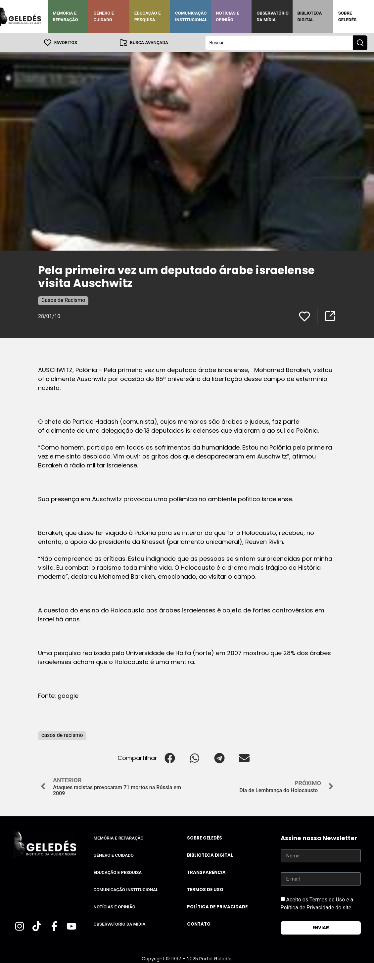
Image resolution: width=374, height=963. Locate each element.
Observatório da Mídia (273, 16)
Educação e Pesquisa (147, 16)
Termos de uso (205, 889)
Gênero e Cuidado (103, 16)
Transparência (206, 872)
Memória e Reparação (65, 16)
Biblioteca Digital (310, 16)
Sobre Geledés (347, 16)
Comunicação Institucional (191, 16)
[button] (169, 757)
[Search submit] (360, 42)
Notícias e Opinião (227, 16)
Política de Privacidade (217, 906)
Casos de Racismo (63, 300)
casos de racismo (62, 735)
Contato (198, 924)
